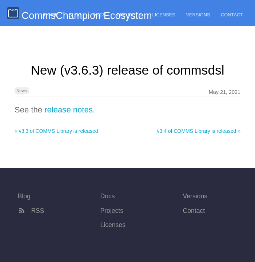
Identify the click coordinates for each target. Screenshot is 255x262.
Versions (198, 14)
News (21, 90)
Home (51, 14)
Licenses (163, 14)
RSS (31, 210)
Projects (129, 14)
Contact (232, 14)
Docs (99, 14)
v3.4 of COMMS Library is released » (198, 131)
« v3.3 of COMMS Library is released (56, 131)
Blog (75, 14)
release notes (68, 109)
